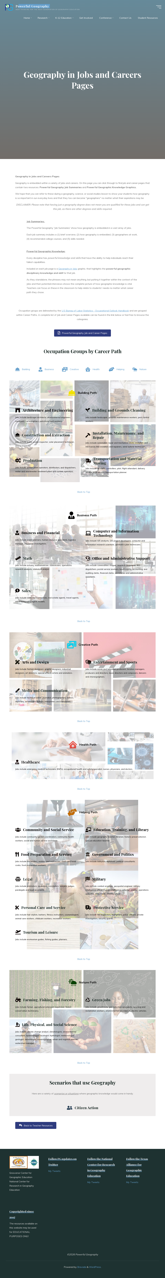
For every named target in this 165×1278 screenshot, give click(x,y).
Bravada (81, 1266)
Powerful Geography (33, 6)
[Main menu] (157, 7)
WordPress (95, 1266)
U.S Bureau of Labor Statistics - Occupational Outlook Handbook (95, 310)
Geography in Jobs (67, 268)
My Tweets (54, 1171)
